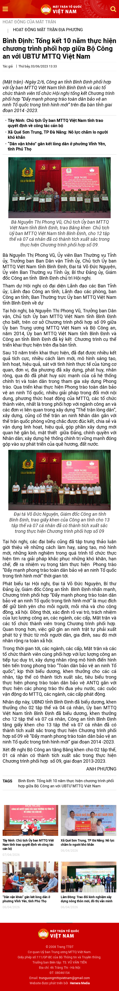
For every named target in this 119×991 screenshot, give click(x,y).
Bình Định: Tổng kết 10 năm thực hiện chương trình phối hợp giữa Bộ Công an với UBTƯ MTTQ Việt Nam (66, 783)
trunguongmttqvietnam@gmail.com (64, 978)
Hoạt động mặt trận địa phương (48, 29)
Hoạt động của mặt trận (29, 21)
